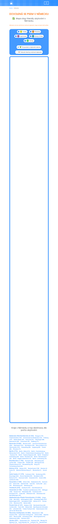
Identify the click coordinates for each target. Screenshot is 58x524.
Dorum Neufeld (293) (26, 476)
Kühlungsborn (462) (26, 499)
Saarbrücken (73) (25, 520)
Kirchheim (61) (13, 493)
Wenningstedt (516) (39, 516)
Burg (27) (37, 464)
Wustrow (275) (18, 503)
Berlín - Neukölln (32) (26, 457)
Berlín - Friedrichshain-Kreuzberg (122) (32, 453)
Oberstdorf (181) (18, 445)
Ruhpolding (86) (26, 447)
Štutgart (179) (39, 436)
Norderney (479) (40, 474)
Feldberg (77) (35, 441)
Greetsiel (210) (33, 478)
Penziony (35, 32)
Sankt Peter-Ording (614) (26, 515)
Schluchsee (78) (25, 441)
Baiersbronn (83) (14, 441)
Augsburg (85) (36, 447)
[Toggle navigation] (46, 3)
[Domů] (11, 3)
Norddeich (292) (38, 476)
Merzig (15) (43, 520)
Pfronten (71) (17, 449)
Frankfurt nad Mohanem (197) (32, 490)
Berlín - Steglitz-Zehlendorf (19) (22, 458)
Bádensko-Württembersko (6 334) (21, 436)
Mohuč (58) (28, 507)
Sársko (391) (13, 520)
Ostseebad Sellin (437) (40, 499)
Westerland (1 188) (37, 513)
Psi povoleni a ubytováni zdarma (29, 47)
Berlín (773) (13, 451)
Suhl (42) (32, 484)
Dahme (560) (38, 515)
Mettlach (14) (13, 522)
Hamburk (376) (14, 488)
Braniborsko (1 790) (16, 461)
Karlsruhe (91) (30, 439)
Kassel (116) (17, 492)
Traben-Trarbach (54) (29, 509)
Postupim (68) (29, 461)
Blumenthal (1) (37, 470)
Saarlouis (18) (35, 520)
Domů (10, 8)
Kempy (29, 41)
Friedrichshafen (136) (15, 438)
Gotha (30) (39, 484)
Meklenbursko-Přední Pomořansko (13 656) (25, 497)
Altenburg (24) (28, 485)
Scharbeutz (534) (27, 516)
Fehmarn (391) (25, 518)
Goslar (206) (42, 478)
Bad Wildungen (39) (15, 495)
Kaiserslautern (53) (41, 509)
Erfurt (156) (26, 482)
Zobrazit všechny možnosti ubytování (29, 52)
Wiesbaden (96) (26, 492)
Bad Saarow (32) (39, 462)
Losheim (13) (34, 522)
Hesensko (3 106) (15, 490)
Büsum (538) (17, 516)
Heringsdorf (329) (27, 501)
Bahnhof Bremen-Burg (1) (23, 470)
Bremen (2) (44, 468)
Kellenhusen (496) (14, 518)
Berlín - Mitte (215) (24, 451)
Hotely (22, 32)
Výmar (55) (16, 484)
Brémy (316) (13, 468)
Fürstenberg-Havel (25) (16, 466)
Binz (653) (16, 499)
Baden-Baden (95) (19, 439)
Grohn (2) (12, 470)
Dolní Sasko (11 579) (16, 474)
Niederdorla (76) (36, 482)
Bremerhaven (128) (33, 468)
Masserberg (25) (17, 485)
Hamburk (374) (26, 488)
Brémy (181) (23, 468)
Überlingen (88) (39, 439)
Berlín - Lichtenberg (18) (40, 458)
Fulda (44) (22, 493)
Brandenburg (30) (28, 464)
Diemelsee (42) (41, 493)
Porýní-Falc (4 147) (16, 505)
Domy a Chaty (36, 36)
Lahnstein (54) (17, 509)
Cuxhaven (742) (29, 474)
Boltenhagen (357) (14, 501)
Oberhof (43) (24, 484)
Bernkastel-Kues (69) (39, 505)
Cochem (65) (13, 507)
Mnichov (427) (27, 443)
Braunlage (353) (14, 476)
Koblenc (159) (28, 505)
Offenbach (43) (30, 493)
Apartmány (20, 36)
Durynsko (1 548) (15, 482)
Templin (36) (29, 462)
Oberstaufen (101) (14, 447)
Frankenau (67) (37, 492)
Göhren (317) (37, 501)
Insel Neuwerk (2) (37, 488)
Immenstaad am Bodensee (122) (32, 438)
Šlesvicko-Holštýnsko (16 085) (20, 513)
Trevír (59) (21, 507)
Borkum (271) (13, 478)
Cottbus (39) (20, 462)
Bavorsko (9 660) (15, 443)
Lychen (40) (12, 462)
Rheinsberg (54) (39, 461)
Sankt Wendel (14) (24, 522)
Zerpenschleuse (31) (15, 464)
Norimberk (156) (29, 445)
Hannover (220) (23, 478)
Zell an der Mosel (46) (15, 510)
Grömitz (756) (13, 515)
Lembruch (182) (13, 479)
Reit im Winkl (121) (41, 445)
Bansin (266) (27, 503)
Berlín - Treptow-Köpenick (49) (27, 455)
